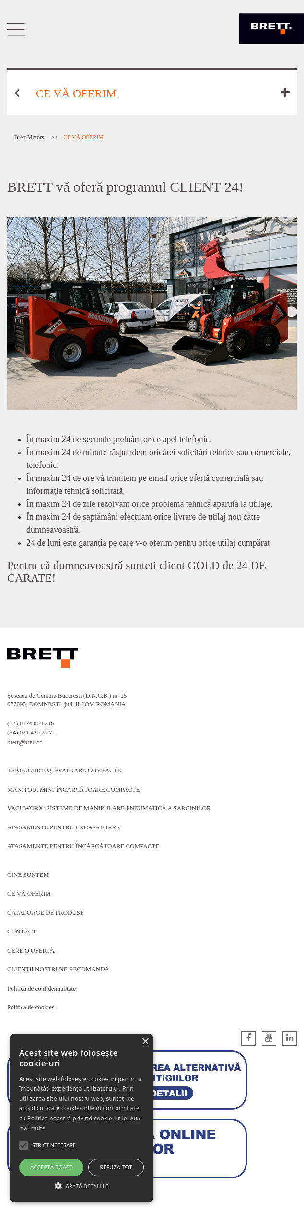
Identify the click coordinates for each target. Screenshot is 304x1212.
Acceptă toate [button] (51, 1167)
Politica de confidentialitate (41, 988)
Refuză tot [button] (116, 1167)
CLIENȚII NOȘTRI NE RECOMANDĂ (58, 969)
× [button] (145, 1042)
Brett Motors (29, 137)
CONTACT (21, 931)
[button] (81, 1185)
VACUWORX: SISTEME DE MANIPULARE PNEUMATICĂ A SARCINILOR (108, 808)
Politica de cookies (30, 1007)
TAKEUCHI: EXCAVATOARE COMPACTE (64, 770)
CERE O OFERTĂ (31, 950)
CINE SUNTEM (28, 874)
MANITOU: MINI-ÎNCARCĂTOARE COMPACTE (73, 789)
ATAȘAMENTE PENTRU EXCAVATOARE (63, 827)
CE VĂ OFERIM (29, 893)
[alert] (81, 1118)
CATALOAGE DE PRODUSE (45, 912)
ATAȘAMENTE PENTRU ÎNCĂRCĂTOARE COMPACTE (83, 846)
